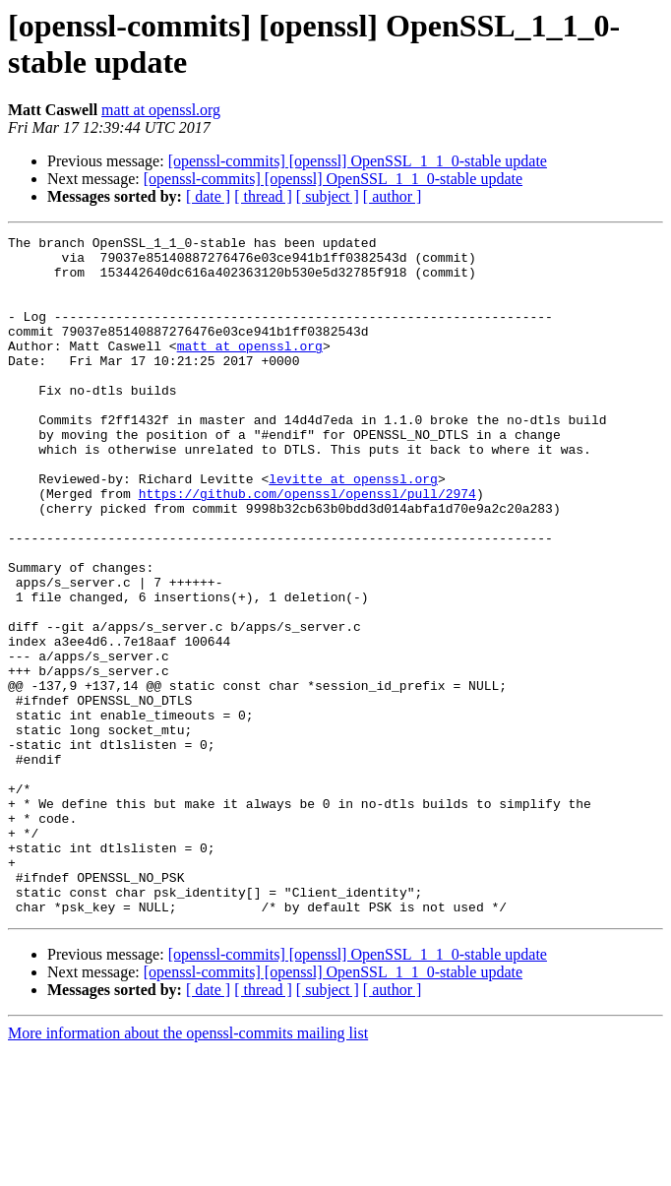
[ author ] (392, 196)
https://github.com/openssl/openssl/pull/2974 (307, 546)
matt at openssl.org (160, 109)
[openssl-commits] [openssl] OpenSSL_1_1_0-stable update (357, 161)
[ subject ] (327, 196)
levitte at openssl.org (353, 528)
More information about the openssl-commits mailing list (188, 1168)
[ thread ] (263, 196)
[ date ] (208, 196)
